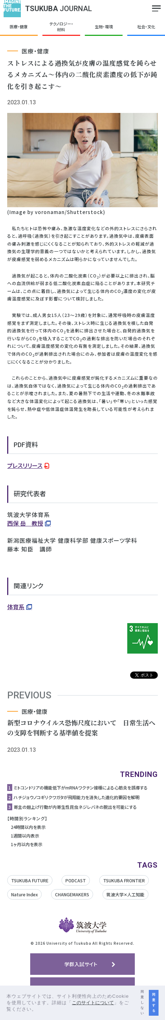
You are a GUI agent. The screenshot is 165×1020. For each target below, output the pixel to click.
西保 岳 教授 (25, 523)
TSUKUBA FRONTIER (124, 880)
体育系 (15, 606)
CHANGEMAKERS (72, 894)
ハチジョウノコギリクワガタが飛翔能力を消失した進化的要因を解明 (76, 797)
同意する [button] (153, 1002)
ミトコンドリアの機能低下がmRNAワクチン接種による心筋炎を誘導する (81, 787)
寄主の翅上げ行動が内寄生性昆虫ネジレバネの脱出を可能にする (75, 807)
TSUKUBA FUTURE (30, 880)
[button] (39, 1010)
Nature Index (24, 894)
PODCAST (75, 880)
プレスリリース (24, 465)
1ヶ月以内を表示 (26, 844)
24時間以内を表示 (28, 827)
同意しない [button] (142, 1002)
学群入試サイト (80, 964)
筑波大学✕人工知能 (125, 894)
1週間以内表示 (25, 835)
